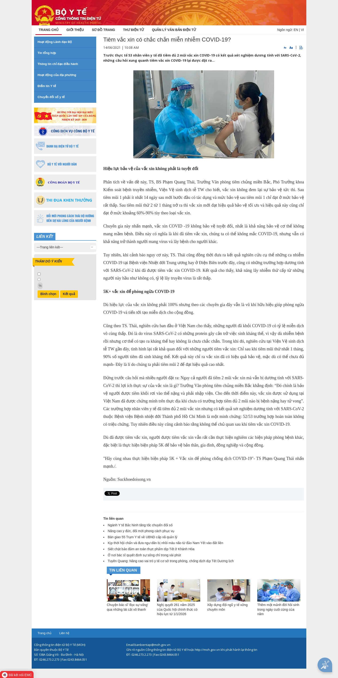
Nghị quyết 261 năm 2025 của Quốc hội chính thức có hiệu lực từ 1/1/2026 (177, 609)
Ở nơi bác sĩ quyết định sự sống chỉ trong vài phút (144, 555)
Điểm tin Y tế (47, 86)
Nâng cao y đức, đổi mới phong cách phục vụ (141, 531)
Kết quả (69, 294)
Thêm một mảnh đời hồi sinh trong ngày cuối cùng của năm (278, 609)
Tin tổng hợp (47, 53)
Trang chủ (44, 633)
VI (302, 30)
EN (296, 30)
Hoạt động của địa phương (57, 75)
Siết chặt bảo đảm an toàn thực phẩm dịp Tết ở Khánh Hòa (151, 549)
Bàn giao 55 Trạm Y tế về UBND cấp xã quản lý (142, 537)
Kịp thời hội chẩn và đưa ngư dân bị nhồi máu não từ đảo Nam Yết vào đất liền (165, 543)
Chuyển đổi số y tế (51, 97)
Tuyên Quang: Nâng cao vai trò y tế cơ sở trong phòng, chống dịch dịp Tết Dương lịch (171, 561)
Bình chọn (48, 294)
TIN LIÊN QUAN (123, 570)
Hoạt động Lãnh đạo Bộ (55, 42)
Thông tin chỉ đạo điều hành (58, 64)
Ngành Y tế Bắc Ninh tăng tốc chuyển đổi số (140, 525)
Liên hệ (64, 633)
